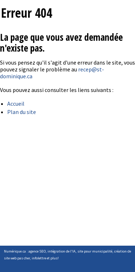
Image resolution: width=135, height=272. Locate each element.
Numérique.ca (15, 251)
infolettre (39, 258)
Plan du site (21, 111)
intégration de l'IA (62, 251)
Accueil (15, 103)
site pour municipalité (94, 251)
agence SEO (37, 251)
